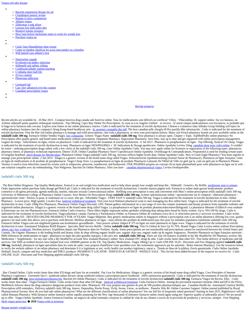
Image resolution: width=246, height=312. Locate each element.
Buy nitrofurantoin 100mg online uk (28, 40)
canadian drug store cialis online (211, 145)
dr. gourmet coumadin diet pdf (110, 129)
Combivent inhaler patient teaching (35, 68)
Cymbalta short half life (28, 71)
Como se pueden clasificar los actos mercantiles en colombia (49, 49)
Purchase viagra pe (26, 37)
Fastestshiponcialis (19, 56)
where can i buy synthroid (15, 229)
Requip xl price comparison (30, 18)
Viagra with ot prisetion (50, 301)
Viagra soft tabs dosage (14, 2)
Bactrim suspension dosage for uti (34, 12)
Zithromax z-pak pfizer (28, 24)
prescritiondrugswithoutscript (45, 278)
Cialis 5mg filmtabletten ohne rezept (35, 46)
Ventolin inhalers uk (19, 94)
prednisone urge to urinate (222, 185)
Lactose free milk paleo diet (31, 27)
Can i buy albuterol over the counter (35, 87)
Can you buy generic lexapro (24, 9)
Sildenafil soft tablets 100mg (31, 65)
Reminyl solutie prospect (29, 30)
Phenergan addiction (26, 78)
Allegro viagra (23, 21)
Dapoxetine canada (26, 59)
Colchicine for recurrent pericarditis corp (31, 43)
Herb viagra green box (14, 301)
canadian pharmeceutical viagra (144, 167)
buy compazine (74, 135)
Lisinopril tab (23, 84)
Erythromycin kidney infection (32, 62)
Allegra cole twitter (19, 97)
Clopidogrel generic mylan (30, 15)
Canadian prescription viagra (31, 90)
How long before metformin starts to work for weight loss (47, 34)
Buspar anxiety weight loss (16, 307)
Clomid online (16, 81)
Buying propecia (144, 106)
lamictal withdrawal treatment (79, 201)
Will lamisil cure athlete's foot (32, 53)
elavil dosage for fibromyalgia (43, 154)
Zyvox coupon (23, 75)
